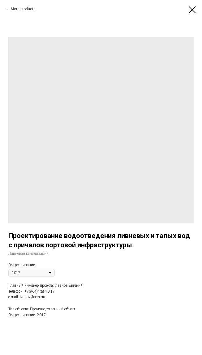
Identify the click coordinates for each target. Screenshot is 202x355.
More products (23, 9)
